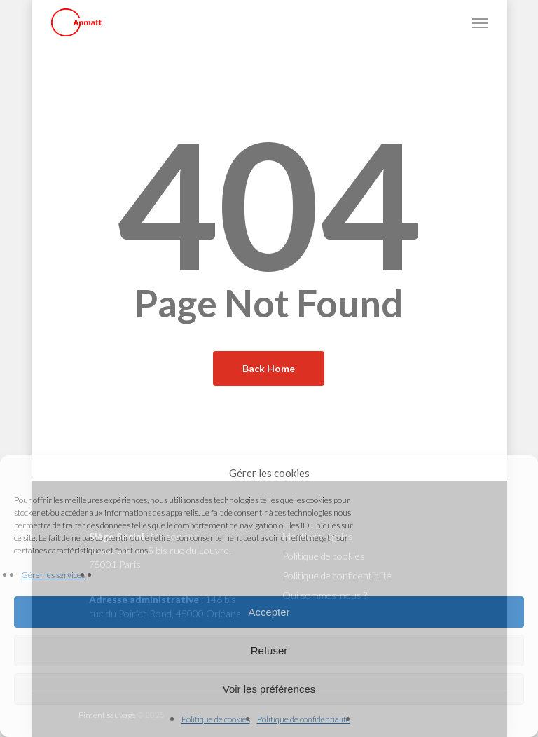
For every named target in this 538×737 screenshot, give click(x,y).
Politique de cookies (215, 719)
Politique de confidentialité (303, 719)
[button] (480, 22)
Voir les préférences (269, 689)
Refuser (269, 650)
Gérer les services (53, 575)
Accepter (268, 612)
